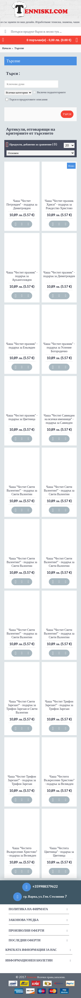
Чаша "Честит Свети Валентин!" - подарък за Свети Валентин (21, 490)
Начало (6, 48)
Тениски (32, 977)
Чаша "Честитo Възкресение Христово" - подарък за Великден (59, 780)
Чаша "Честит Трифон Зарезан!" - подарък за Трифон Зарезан (59, 704)
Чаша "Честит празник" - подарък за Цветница (22, 417)
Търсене (19, 48)
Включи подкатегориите (49, 92)
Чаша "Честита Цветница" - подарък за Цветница (59, 851)
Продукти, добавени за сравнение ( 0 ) (33, 144)
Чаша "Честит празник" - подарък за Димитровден (59, 274)
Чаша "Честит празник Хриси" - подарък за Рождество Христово (59, 204)
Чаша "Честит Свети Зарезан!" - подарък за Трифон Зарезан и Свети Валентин (21, 706)
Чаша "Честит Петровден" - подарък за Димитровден (21, 204)
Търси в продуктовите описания (26, 99)
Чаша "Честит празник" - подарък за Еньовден (22, 345)
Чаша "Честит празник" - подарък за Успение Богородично (59, 347)
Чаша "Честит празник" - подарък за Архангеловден (22, 275)
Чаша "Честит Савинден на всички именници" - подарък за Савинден (59, 418)
